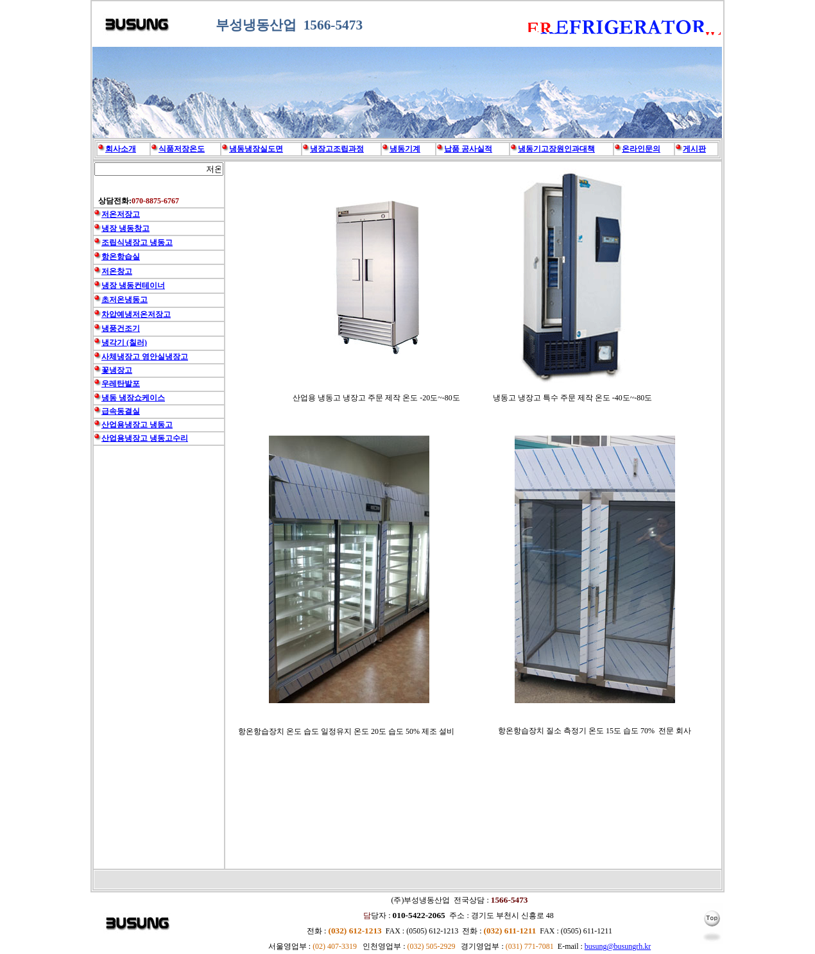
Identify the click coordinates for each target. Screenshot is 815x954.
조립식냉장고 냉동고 (137, 242)
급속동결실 (120, 411)
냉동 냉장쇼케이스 (133, 397)
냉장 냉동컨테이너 (133, 285)
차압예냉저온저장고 (136, 314)
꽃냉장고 (116, 370)
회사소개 (120, 148)
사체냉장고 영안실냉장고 (144, 356)
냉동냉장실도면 (256, 148)
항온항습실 (120, 256)
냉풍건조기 (120, 328)
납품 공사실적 (468, 148)
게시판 (694, 148)
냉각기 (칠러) (124, 342)
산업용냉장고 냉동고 (137, 424)
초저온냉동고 (124, 299)
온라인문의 (641, 148)
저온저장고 (120, 214)
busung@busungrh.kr (618, 946)
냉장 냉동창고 (125, 228)
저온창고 (116, 271)
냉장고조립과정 (337, 148)
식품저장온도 (182, 148)
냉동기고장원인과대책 (556, 148)
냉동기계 (405, 148)
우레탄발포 (120, 383)
